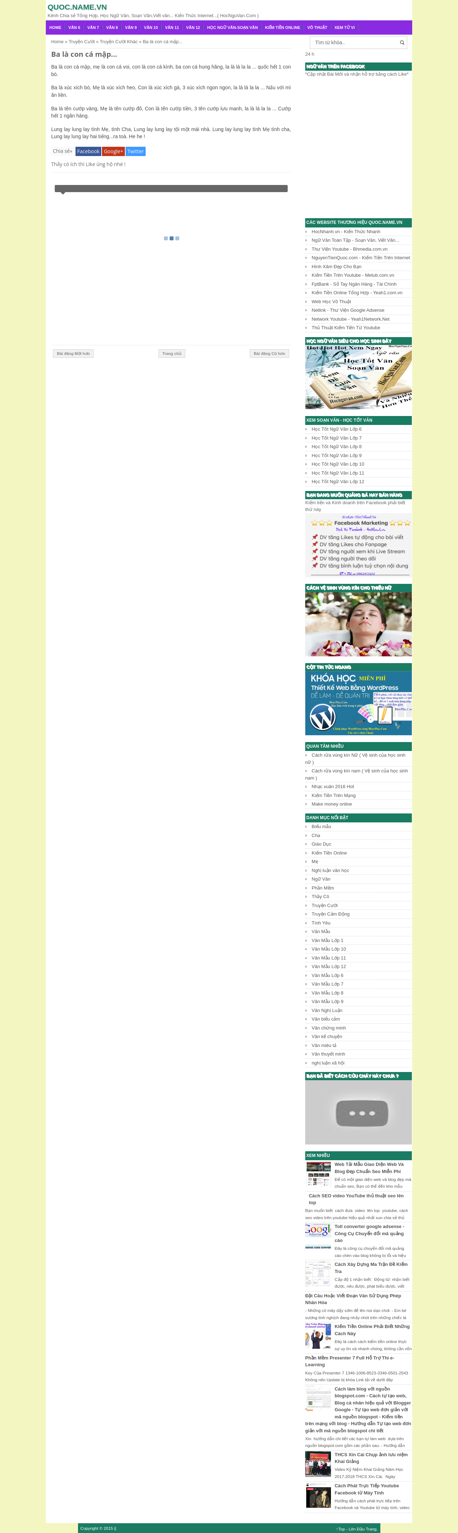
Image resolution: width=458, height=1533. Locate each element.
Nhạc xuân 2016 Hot (333, 786)
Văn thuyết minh (328, 1054)
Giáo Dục (321, 844)
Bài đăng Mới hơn (73, 353)
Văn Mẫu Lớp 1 (328, 940)
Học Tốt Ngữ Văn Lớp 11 (338, 473)
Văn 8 (112, 27)
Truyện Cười (325, 905)
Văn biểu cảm (326, 1019)
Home (55, 27)
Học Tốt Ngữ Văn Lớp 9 (337, 455)
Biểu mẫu (321, 826)
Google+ (113, 151)
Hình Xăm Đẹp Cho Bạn (336, 266)
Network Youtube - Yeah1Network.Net (351, 319)
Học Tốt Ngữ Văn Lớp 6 (337, 429)
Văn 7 (93, 27)
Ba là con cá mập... (84, 54)
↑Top (340, 1529)
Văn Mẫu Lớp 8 (328, 993)
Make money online (332, 804)
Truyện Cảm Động (331, 914)
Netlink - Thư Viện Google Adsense (348, 310)
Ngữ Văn (321, 879)
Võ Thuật (317, 27)
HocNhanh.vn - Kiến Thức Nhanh (346, 231)
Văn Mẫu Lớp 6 (328, 975)
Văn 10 (151, 27)
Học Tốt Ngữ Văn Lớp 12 (338, 481)
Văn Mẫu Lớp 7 (328, 984)
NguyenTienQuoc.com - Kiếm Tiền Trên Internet (361, 257)
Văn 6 (74, 27)
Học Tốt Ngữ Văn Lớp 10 (338, 464)
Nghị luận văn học (330, 870)
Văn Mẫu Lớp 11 (329, 958)
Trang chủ (171, 353)
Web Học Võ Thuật (331, 301)
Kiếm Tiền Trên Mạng (334, 795)
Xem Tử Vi (345, 27)
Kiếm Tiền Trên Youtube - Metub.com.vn (353, 275)
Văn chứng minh (329, 1028)
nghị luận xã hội (328, 1063)
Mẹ (315, 861)
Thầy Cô (320, 896)
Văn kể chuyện (327, 1036)
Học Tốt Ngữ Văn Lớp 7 (337, 438)
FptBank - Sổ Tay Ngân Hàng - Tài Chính (354, 284)
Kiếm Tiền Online (282, 27)
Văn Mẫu (321, 931)
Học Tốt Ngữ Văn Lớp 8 (337, 446)
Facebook (88, 151)
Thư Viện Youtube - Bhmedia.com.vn (350, 249)
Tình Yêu (321, 923)
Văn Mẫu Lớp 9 (328, 1001)
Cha (316, 835)
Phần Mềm (323, 888)
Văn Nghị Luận (327, 1010)
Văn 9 (131, 27)
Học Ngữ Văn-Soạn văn (232, 27)
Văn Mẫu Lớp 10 (329, 949)
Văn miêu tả (324, 1045)
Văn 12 (193, 27)
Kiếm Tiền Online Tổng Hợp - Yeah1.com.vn (357, 292)
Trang (371, 1529)
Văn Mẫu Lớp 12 (329, 966)
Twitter (135, 151)
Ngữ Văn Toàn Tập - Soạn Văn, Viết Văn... (355, 240)
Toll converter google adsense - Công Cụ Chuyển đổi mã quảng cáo (369, 1233)
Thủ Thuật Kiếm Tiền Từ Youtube (346, 327)
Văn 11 (172, 27)
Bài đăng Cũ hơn (269, 353)
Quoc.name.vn (77, 7)
